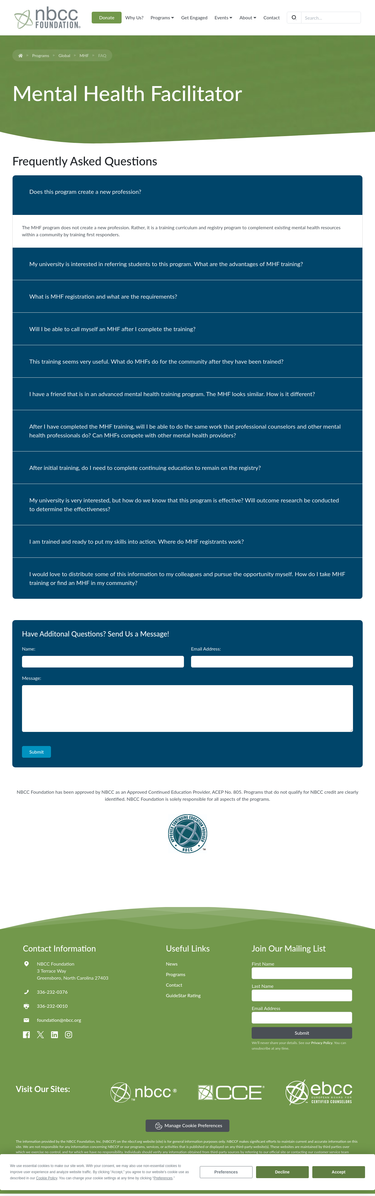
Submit (36, 751)
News (172, 963)
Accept (338, 1172)
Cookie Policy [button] (46, 1178)
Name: (28, 648)
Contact (271, 17)
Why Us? (134, 17)
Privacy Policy (321, 1043)
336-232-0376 (52, 992)
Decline (282, 1172)
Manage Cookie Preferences (188, 1126)
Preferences (226, 1172)
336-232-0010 (52, 1006)
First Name (263, 963)
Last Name (262, 986)
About (247, 17)
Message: (31, 678)
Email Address (266, 1008)
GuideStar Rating (183, 995)
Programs (162, 17)
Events (223, 17)
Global (64, 55)
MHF (84, 55)
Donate (106, 17)
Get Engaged (194, 17)
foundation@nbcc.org (59, 1020)
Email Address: (206, 648)
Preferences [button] (163, 1178)
